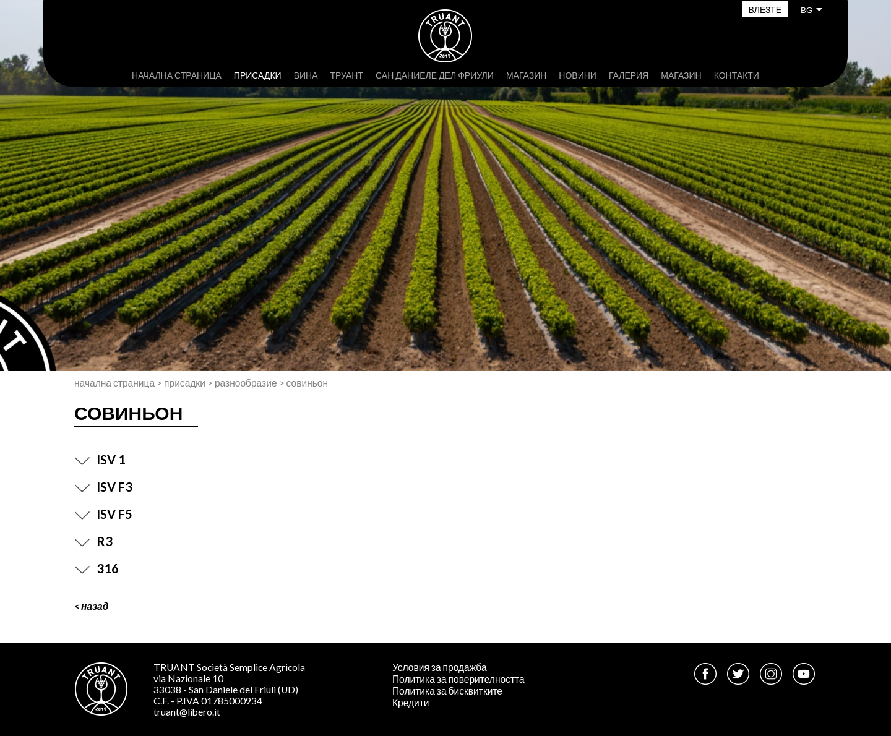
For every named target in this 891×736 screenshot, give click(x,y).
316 (96, 568)
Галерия (628, 75)
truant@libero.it (186, 711)
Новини (577, 75)
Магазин (526, 75)
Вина (306, 75)
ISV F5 (103, 514)
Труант (346, 75)
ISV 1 (100, 459)
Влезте (765, 9)
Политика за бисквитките (447, 690)
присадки (258, 75)
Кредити (410, 702)
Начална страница (177, 75)
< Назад (91, 606)
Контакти (736, 75)
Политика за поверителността (458, 679)
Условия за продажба (439, 667)
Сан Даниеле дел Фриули (435, 75)
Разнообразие (246, 382)
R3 (93, 541)
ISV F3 (103, 486)
